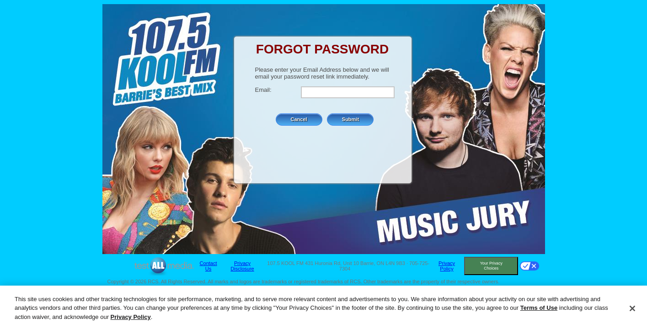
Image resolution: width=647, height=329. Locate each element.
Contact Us (208, 265)
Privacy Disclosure (242, 265)
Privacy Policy (446, 265)
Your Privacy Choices (491, 266)
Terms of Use (538, 309)
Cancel (299, 119)
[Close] (632, 311)
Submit (350, 119)
